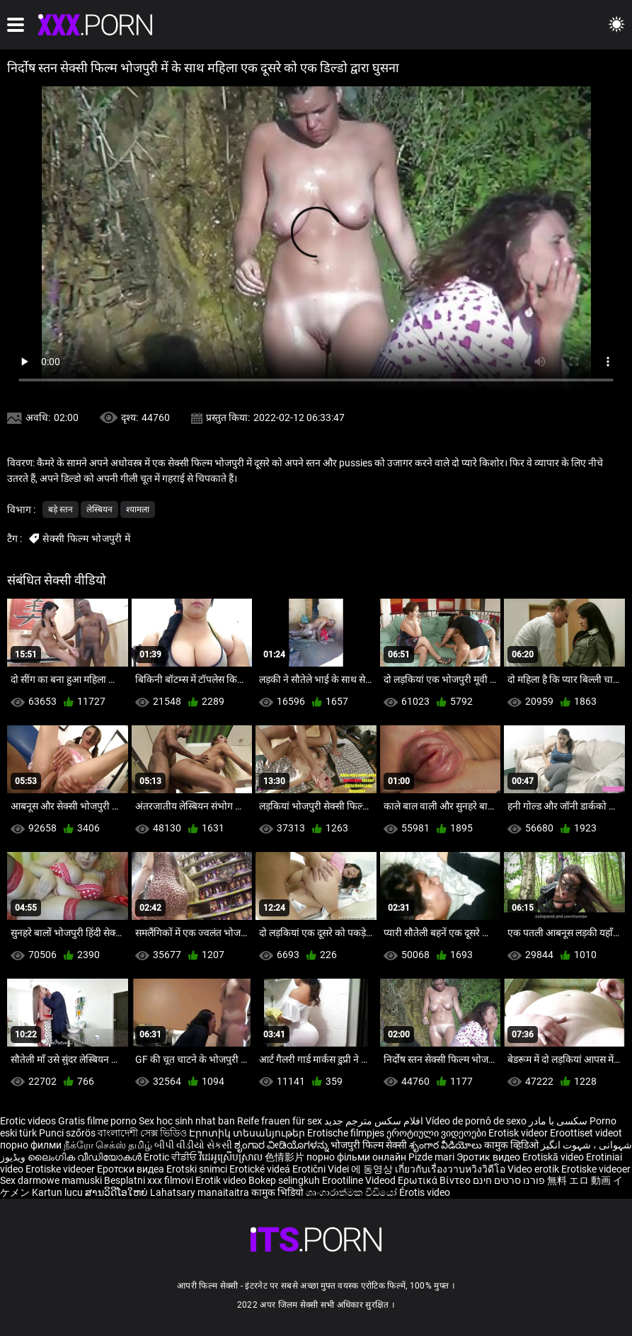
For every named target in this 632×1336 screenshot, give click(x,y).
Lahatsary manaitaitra (200, 1192)
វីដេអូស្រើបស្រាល (232, 1157)
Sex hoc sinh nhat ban (187, 1121)
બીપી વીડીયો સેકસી (193, 1145)
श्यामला (137, 509)
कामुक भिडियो (278, 1192)
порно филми (31, 1145)
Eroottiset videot (586, 1133)
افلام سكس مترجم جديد (373, 1121)
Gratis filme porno (97, 1121)
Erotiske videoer (61, 1169)
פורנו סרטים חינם (509, 1180)
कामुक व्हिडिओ (512, 1145)
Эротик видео (489, 1157)
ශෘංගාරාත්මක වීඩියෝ (352, 1192)
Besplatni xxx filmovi (148, 1180)
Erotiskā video (554, 1157)
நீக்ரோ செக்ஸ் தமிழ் (108, 1145)
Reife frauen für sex (279, 1121)
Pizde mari (431, 1157)
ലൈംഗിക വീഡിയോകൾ (86, 1157)
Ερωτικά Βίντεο (435, 1180)
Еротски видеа (131, 1169)
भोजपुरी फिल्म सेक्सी (369, 1145)
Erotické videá (260, 1169)
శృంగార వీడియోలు (446, 1145)
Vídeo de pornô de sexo (476, 1121)
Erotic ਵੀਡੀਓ (171, 1157)
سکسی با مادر (558, 1121)
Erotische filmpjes (345, 1133)
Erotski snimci (197, 1169)
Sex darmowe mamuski (51, 1180)
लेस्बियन (99, 509)
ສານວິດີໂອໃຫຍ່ (117, 1192)
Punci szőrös (67, 1133)
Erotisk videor (519, 1133)
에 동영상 (373, 1169)
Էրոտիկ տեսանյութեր (248, 1133)
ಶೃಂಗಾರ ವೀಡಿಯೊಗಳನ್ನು (282, 1145)
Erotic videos (29, 1121)
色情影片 (285, 1157)
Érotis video (424, 1192)
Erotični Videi (321, 1169)
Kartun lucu (58, 1192)
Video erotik (534, 1169)
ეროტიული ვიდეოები (437, 1133)
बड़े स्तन (60, 509)
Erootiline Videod (360, 1180)
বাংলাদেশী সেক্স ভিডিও (142, 1133)
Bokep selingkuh (284, 1180)
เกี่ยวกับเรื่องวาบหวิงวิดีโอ (451, 1169)
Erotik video (221, 1180)
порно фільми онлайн (356, 1157)
